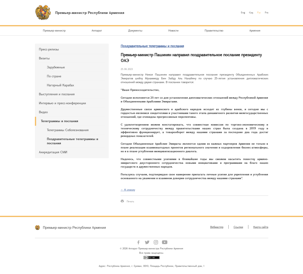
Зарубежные (56, 67)
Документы (135, 30)
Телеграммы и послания (59, 121)
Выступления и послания (57, 94)
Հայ (251, 12)
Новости (173, 30)
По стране (54, 76)
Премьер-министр (54, 30)
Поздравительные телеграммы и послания (72, 141)
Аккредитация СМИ (53, 152)
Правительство (214, 30)
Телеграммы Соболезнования (68, 130)
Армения (254, 30)
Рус (259, 12)
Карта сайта (260, 227)
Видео (43, 112)
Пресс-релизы (49, 49)
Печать (130, 201)
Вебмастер (216, 227)
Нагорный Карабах (60, 85)
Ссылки (238, 227)
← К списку (128, 190)
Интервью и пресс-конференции (62, 103)
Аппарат (97, 30)
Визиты (44, 58)
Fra (266, 12)
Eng (243, 12)
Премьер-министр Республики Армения (74, 227)
